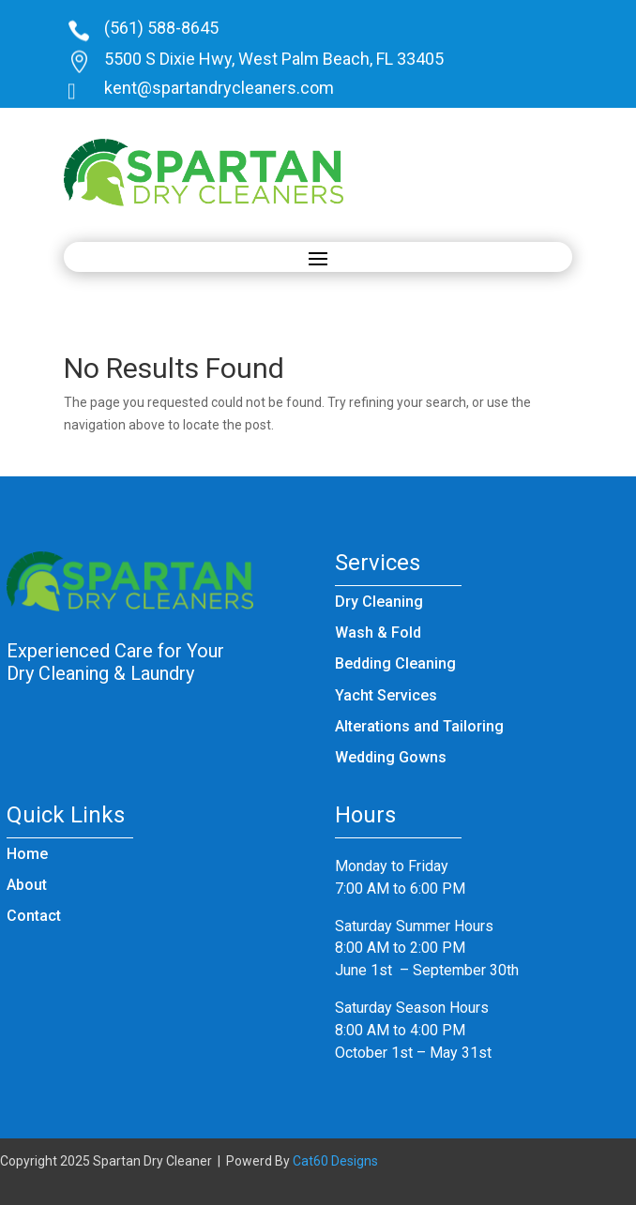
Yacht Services (386, 695)
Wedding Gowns (391, 757)
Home (27, 854)
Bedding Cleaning (395, 663)
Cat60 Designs (335, 1160)
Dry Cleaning (379, 601)
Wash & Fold (378, 632)
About (27, 885)
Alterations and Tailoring (419, 726)
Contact (34, 916)
